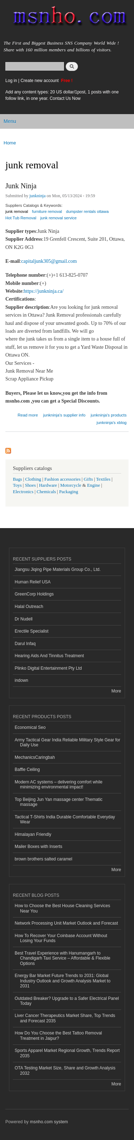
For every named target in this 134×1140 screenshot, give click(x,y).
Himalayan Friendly (33, 834)
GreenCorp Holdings (34, 594)
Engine (93, 485)
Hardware (48, 485)
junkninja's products (109, 415)
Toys (17, 485)
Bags (17, 479)
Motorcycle (70, 485)
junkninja (37, 195)
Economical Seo (30, 727)
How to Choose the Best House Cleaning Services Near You (62, 908)
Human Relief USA (33, 581)
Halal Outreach (29, 606)
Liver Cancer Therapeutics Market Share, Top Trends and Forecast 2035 (65, 1018)
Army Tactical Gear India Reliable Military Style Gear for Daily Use (67, 742)
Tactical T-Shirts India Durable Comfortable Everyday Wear (65, 819)
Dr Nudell (24, 619)
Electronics (23, 491)
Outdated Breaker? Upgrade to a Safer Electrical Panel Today (67, 1001)
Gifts (88, 479)
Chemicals (46, 491)
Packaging (68, 491)
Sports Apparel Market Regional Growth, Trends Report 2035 (67, 1053)
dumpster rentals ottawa (87, 211)
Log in (11, 80)
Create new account (40, 80)
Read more (28, 414)
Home (10, 142)
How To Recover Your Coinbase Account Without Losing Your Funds (61, 938)
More (116, 691)
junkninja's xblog (111, 422)
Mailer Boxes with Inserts (38, 846)
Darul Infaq (25, 643)
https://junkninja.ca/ (44, 291)
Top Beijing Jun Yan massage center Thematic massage (59, 802)
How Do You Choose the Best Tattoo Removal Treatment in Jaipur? (58, 1036)
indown (21, 680)
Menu (10, 121)
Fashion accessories (62, 479)
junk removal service (58, 218)
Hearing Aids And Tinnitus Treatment (49, 655)
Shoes (30, 485)
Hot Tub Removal (20, 218)
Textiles (103, 479)
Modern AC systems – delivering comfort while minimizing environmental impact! (59, 784)
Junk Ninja (20, 186)
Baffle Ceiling (27, 769)
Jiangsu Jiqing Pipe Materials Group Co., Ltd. (57, 569)
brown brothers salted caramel (43, 859)
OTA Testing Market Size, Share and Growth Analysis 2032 (65, 1070)
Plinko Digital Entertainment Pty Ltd (48, 668)
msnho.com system (49, 1121)
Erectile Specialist (32, 631)
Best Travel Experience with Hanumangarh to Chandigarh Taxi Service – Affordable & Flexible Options (62, 958)
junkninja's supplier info (64, 415)
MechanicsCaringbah (35, 757)
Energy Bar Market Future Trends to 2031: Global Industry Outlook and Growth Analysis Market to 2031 (62, 980)
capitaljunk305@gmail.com (49, 261)
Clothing (33, 479)
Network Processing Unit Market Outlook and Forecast (66, 923)
